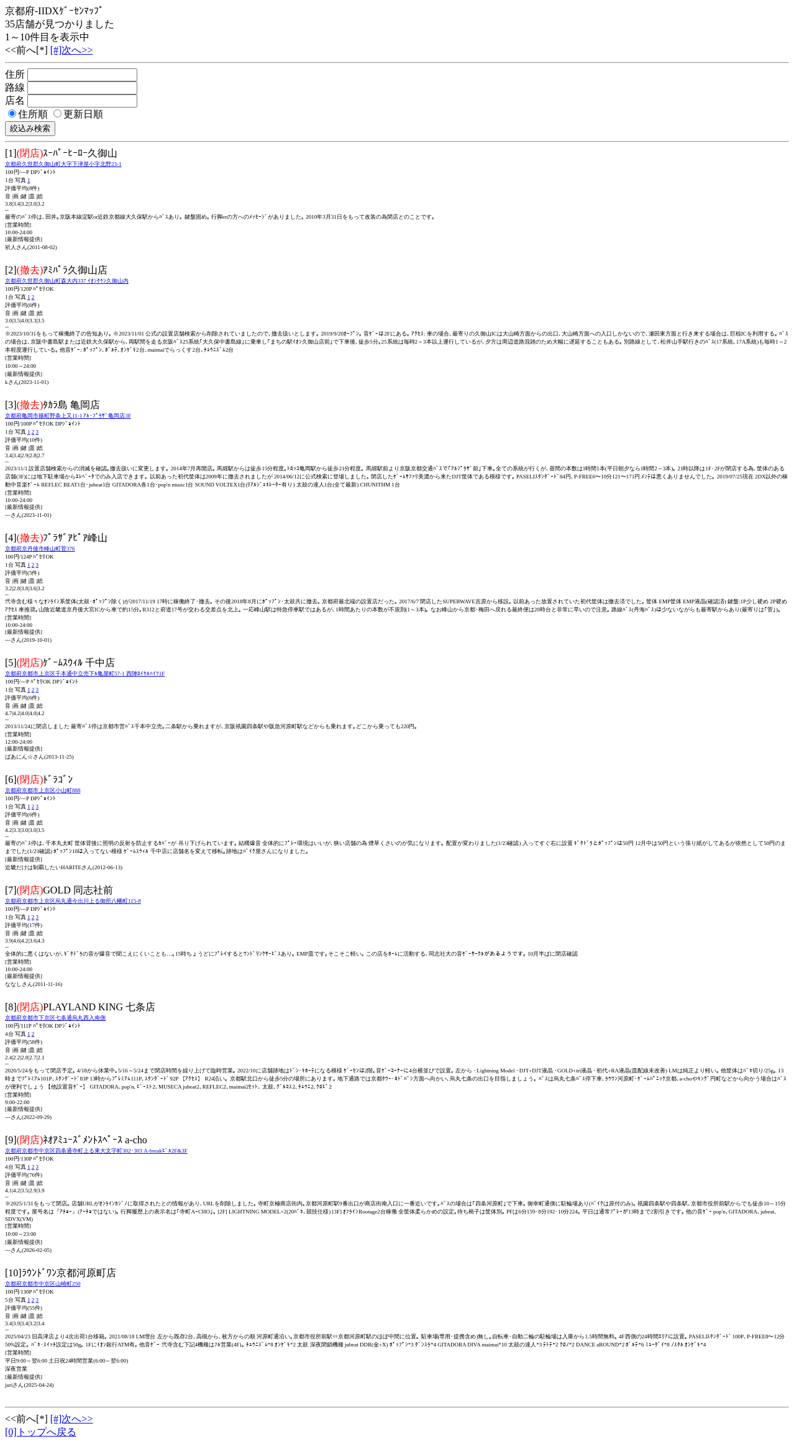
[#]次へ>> (71, 50)
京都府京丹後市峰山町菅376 (40, 549)
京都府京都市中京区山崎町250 (43, 1284)
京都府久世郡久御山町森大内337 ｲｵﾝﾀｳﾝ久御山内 (67, 281)
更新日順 (78, 114)
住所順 (28, 114)
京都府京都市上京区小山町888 (43, 790)
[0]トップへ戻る (40, 1432)
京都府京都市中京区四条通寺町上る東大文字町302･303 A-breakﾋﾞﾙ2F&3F (96, 1151)
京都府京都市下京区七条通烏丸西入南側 (55, 1018)
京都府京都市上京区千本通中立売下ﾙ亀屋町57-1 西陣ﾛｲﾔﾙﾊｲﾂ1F (85, 673)
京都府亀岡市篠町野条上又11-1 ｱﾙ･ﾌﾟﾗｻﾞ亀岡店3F (68, 416)
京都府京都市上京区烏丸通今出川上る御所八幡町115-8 (73, 901)
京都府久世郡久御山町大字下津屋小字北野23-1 (63, 164)
